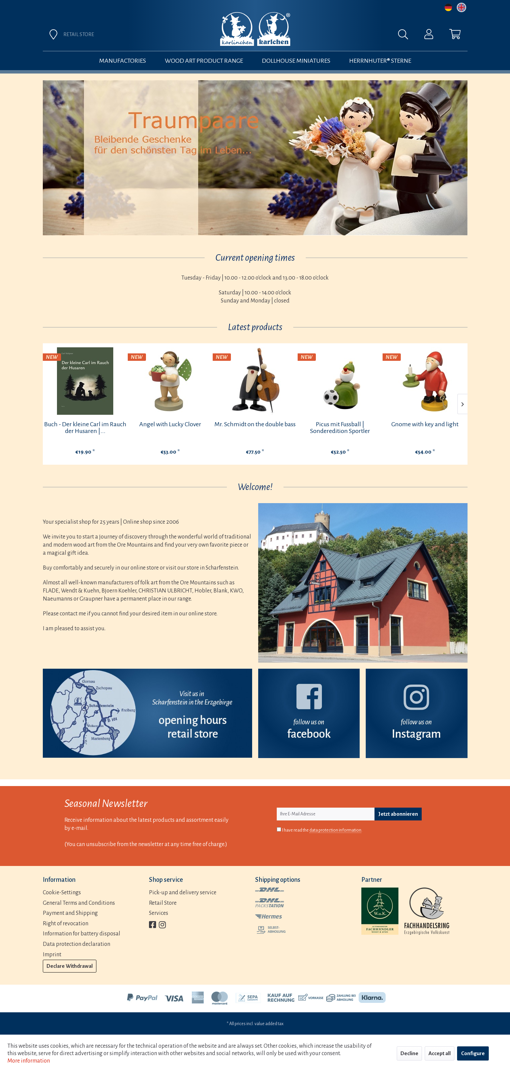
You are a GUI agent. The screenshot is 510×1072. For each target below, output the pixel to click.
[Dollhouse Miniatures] (296, 60)
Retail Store (163, 903)
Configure (473, 1053)
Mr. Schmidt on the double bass (255, 424)
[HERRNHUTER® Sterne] (380, 60)
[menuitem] (330, 36)
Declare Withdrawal (70, 966)
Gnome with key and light (424, 424)
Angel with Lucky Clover (170, 424)
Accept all (439, 1053)
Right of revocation (65, 924)
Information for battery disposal (81, 934)
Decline (409, 1053)
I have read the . (322, 830)
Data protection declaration (76, 944)
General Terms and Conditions (79, 903)
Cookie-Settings (62, 893)
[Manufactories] (122, 60)
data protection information (335, 830)
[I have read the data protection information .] (279, 829)
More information (28, 1061)
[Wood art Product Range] (203, 60)
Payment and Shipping (70, 913)
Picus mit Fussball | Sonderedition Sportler (340, 427)
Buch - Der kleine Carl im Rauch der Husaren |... (85, 427)
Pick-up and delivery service (182, 893)
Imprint (52, 955)
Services (158, 913)
